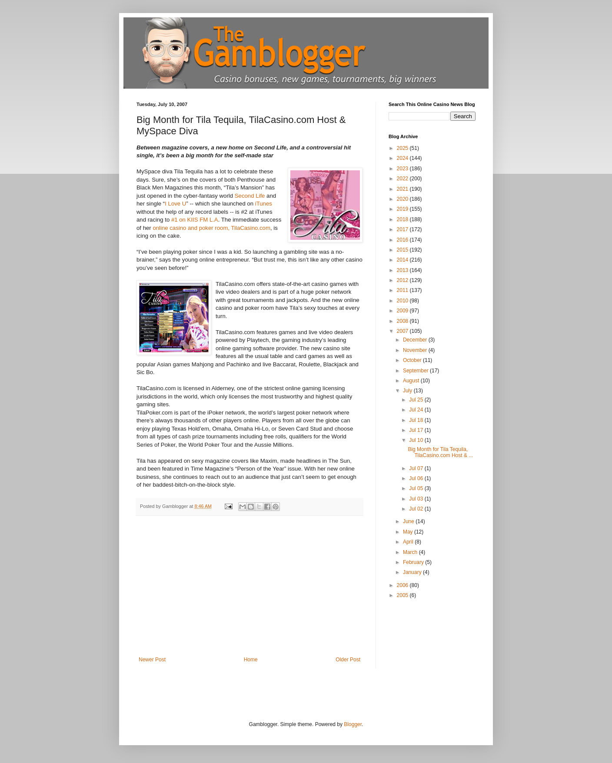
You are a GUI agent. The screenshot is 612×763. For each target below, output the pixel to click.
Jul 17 (416, 430)
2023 (403, 169)
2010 (403, 301)
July (408, 391)
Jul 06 (416, 478)
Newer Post (152, 660)
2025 (403, 148)
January (413, 572)
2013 (403, 270)
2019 (403, 209)
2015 (403, 250)
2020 (403, 199)
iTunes (263, 203)
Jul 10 (416, 440)
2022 (403, 179)
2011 (403, 290)
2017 (403, 229)
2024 (403, 158)
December (416, 340)
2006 (403, 585)
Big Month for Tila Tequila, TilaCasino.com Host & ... (440, 452)
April (409, 542)
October (413, 360)
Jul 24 (416, 410)
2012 (403, 280)
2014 (403, 260)
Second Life (250, 195)
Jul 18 (416, 420)
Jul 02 (416, 509)
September (416, 371)
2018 (403, 219)
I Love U (175, 203)
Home (251, 660)
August (412, 381)
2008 (403, 321)
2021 (403, 189)
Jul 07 (416, 468)
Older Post (348, 660)
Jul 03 (416, 499)
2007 (403, 331)
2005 (403, 595)
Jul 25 (416, 400)
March (411, 552)
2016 (403, 240)
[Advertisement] (249, 591)
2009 (403, 311)
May (408, 532)
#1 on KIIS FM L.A (194, 219)
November (416, 350)
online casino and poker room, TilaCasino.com (211, 228)
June (409, 521)
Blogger (353, 724)
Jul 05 (416, 488)
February (414, 562)
